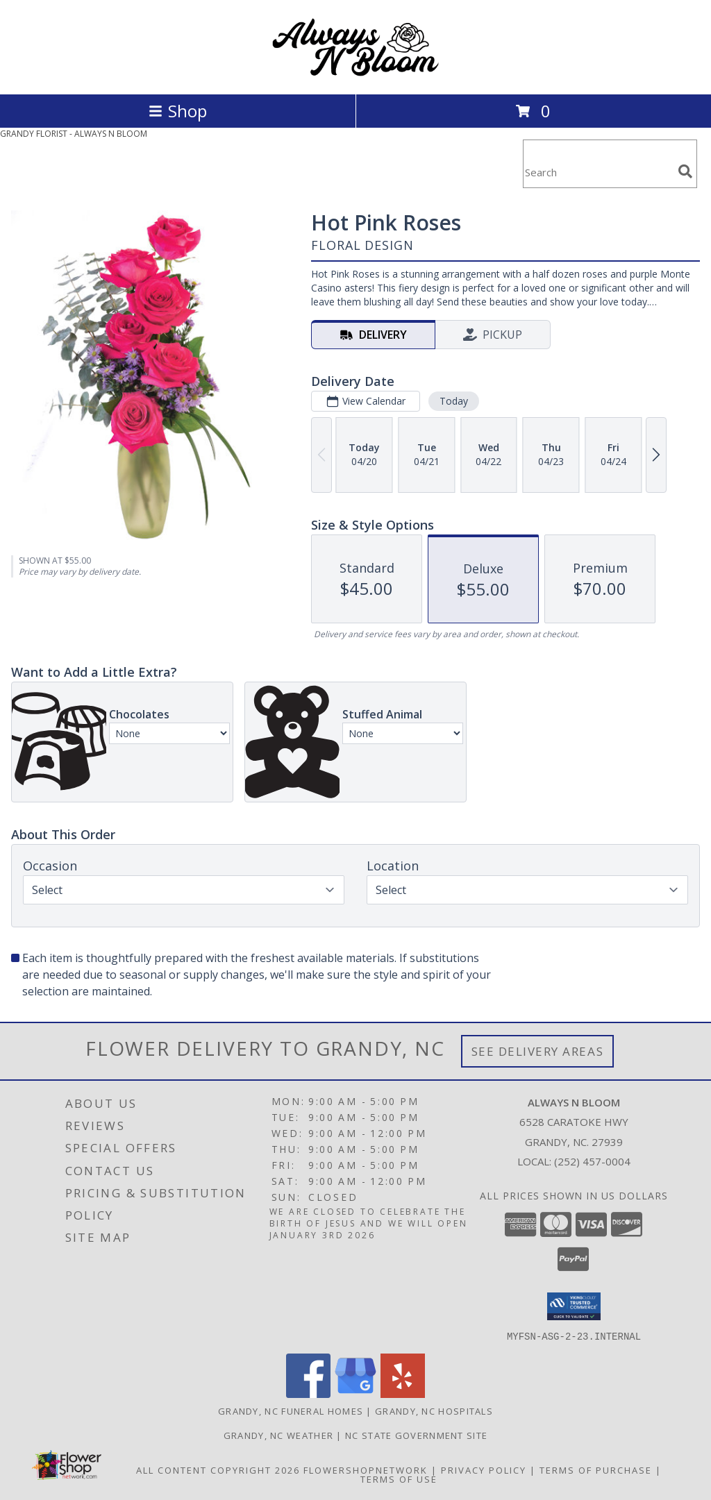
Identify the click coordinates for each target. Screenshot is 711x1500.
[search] (685, 171)
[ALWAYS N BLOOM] (355, 74)
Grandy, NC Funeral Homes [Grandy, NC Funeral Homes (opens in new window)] (290, 1410)
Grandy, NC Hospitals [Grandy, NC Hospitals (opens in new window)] (434, 1410)
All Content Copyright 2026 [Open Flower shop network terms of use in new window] (218, 1469)
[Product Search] (598, 172)
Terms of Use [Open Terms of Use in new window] (398, 1478)
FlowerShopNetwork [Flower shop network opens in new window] (365, 1469)
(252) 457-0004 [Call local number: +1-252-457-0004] (592, 1161)
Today (454, 400)
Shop (178, 110)
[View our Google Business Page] (355, 1393)
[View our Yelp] (402, 1393)
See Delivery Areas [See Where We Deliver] (537, 1051)
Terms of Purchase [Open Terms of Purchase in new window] (595, 1469)
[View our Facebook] (308, 1393)
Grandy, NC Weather (278, 1435)
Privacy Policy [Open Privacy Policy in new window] (483, 1469)
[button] (574, 1306)
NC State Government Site (416, 1435)
